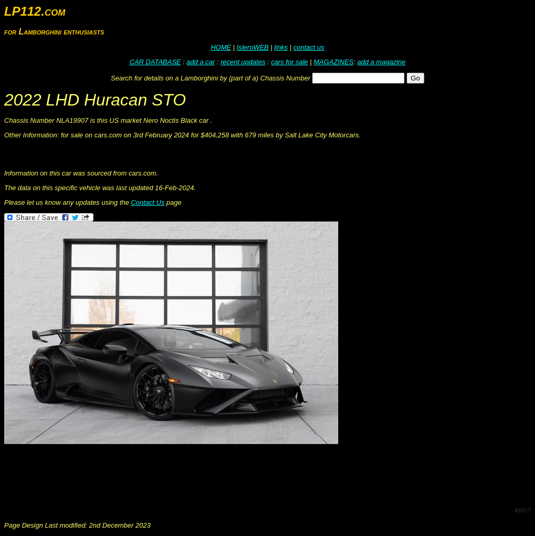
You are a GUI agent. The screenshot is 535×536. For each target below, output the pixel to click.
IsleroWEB (252, 47)
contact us (308, 47)
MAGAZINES (334, 62)
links (281, 47)
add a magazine (381, 62)
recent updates (242, 62)
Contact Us (147, 202)
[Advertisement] (194, 474)
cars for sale (289, 62)
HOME (221, 47)
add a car (200, 62)
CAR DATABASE (155, 62)
